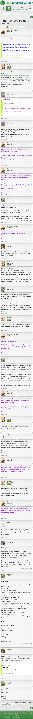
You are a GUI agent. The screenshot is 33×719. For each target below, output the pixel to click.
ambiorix (9, 434)
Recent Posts (4, 13)
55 (20, 27)
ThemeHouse (20, 715)
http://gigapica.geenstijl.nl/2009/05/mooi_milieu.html (15, 75)
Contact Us (26, 712)
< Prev (2, 27)
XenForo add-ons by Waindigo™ (12, 717)
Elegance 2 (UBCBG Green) (6, 712)
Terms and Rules (29, 713)
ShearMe (9, 245)
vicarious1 (9, 65)
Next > (23, 27)
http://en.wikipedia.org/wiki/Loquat (11, 658)
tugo (8, 92)
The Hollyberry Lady (12, 30)
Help (32, 712)
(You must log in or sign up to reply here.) (24, 702)
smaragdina (10, 574)
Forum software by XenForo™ (11, 713)
